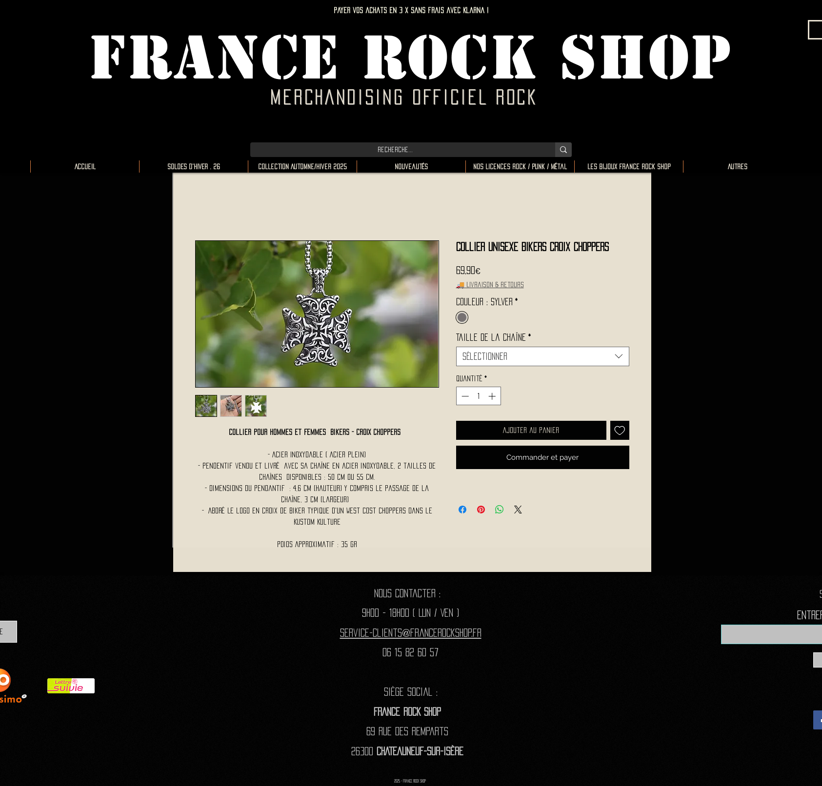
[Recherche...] (395, 149)
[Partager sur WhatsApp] (499, 509)
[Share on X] (518, 509)
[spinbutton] (478, 396)
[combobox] (542, 356)
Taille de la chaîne (493, 337)
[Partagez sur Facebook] (462, 509)
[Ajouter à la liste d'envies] (619, 430)
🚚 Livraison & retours (490, 284)
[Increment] (493, 396)
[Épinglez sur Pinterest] (481, 509)
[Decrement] (464, 396)
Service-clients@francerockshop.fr (410, 633)
